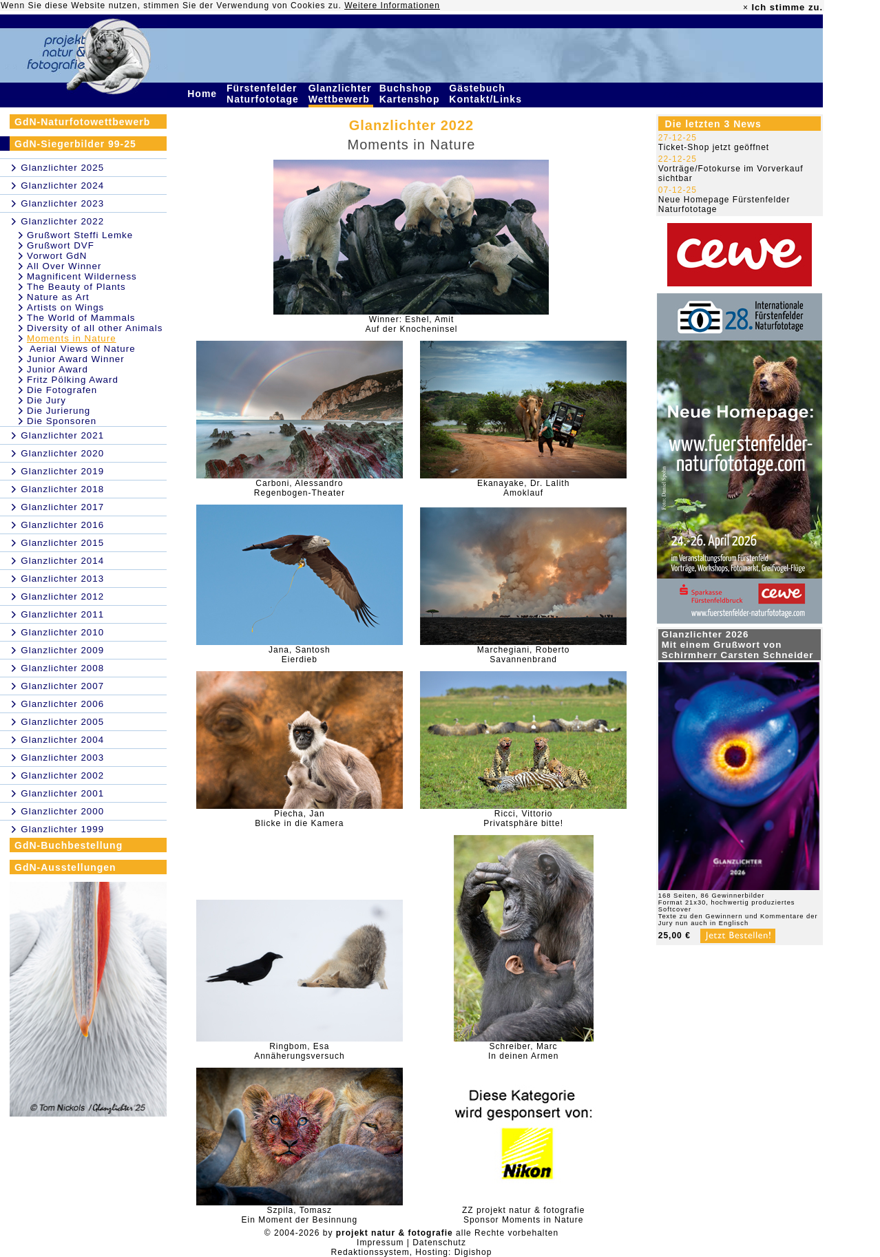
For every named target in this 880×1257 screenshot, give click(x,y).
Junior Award (57, 369)
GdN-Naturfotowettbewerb (82, 121)
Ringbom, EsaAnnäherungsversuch (299, 1051)
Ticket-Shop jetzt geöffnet (713, 147)
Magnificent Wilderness (82, 276)
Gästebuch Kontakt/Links (487, 94)
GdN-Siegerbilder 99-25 (75, 143)
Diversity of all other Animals (95, 328)
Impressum (380, 1242)
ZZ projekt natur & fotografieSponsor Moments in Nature (523, 1215)
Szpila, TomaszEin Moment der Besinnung (299, 1215)
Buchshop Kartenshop (411, 94)
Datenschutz (439, 1242)
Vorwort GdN (57, 256)
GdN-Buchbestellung (68, 845)
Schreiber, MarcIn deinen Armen (523, 1051)
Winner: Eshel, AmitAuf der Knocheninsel (411, 324)
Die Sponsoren (61, 421)
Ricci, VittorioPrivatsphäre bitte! (523, 818)
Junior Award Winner (76, 359)
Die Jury (46, 400)
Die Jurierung (58, 410)
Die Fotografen (62, 390)
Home (203, 93)
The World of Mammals (81, 318)
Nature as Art (58, 297)
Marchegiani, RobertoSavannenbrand (523, 654)
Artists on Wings (65, 307)
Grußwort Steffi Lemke (80, 235)
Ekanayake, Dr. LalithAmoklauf (523, 488)
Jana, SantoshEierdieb (300, 654)
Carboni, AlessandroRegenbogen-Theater (299, 488)
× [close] (745, 7)
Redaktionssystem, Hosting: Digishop (411, 1252)
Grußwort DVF (60, 245)
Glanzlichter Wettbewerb (340, 94)
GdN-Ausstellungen (65, 867)
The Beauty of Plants (76, 287)
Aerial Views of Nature (81, 349)
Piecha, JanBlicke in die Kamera (299, 818)
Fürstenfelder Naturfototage (264, 94)
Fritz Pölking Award (72, 379)
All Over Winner (64, 266)
